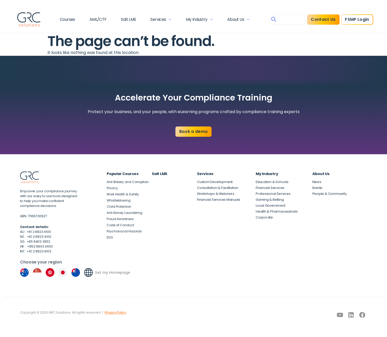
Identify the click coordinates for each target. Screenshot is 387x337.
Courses (67, 19)
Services (160, 19)
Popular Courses (122, 173)
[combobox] (287, 19)
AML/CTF (98, 19)
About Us (238, 19)
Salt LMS (128, 19)
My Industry (199, 19)
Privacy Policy (115, 312)
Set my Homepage (112, 272)
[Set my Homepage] (88, 272)
